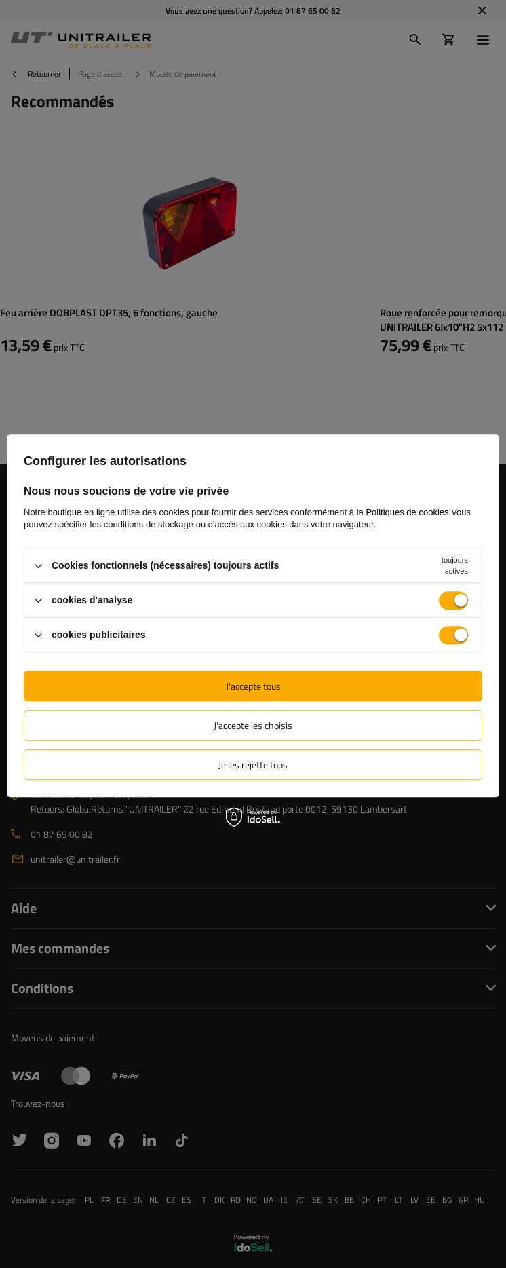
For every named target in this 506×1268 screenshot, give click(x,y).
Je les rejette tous (253, 765)
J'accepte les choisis (253, 725)
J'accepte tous (253, 686)
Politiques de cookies (407, 512)
